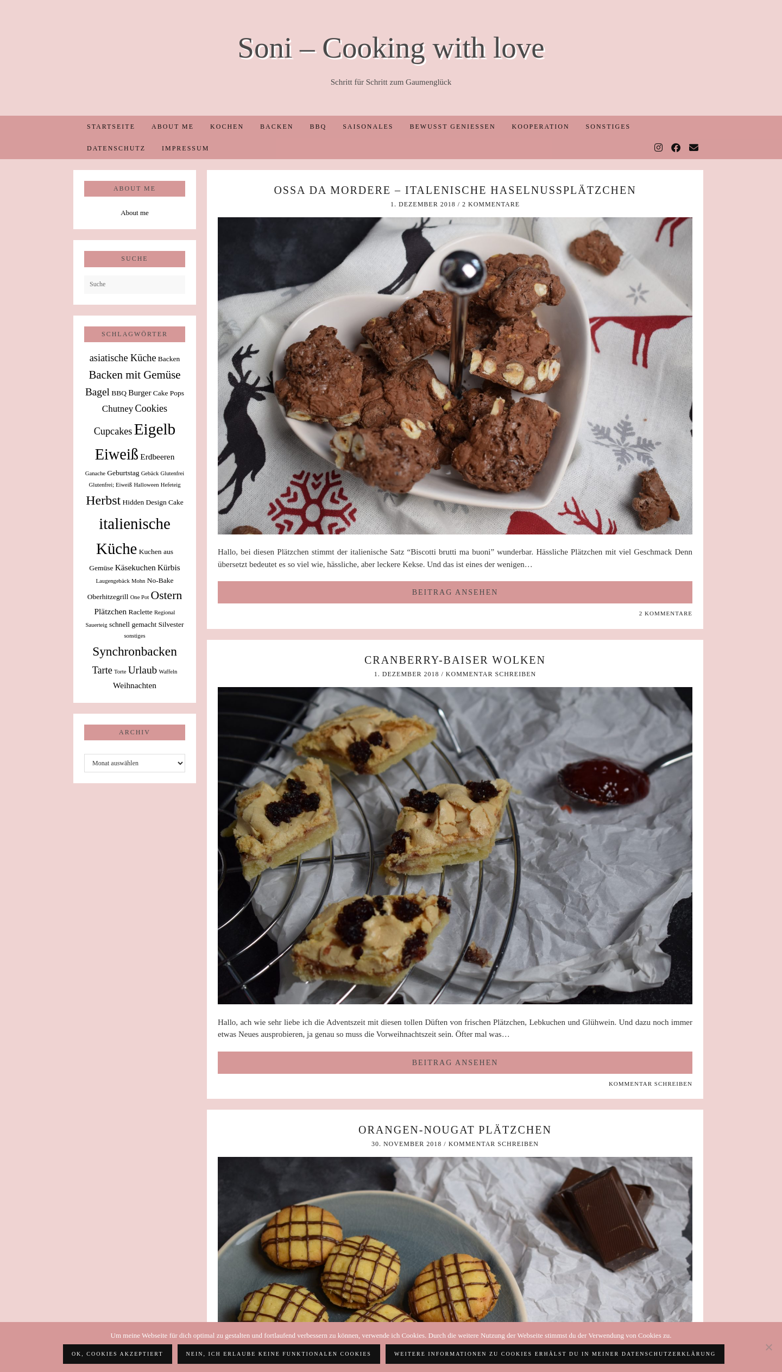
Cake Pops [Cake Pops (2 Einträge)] (168, 393)
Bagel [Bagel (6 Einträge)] (97, 392)
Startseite (111, 126)
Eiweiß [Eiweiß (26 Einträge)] (116, 454)
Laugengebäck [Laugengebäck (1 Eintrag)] (113, 581)
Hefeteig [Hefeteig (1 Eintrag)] (171, 485)
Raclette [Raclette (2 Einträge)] (141, 612)
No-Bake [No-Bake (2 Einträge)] (160, 580)
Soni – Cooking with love (390, 47)
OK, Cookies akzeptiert (117, 1354)
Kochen (227, 126)
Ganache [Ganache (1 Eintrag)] (95, 473)
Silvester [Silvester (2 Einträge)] (171, 624)
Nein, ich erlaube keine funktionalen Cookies (278, 1354)
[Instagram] (659, 148)
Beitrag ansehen (455, 592)
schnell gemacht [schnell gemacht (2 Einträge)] (132, 624)
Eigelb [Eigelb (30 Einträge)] (155, 429)
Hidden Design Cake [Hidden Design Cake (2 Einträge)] (152, 502)
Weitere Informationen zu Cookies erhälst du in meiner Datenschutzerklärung (555, 1354)
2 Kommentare (491, 204)
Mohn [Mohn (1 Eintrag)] (138, 581)
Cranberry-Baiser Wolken (455, 660)
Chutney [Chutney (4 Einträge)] (117, 409)
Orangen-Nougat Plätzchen (455, 1130)
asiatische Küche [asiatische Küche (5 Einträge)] (123, 358)
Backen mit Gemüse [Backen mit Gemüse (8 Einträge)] (134, 374)
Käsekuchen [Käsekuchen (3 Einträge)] (135, 567)
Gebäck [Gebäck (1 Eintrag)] (150, 473)
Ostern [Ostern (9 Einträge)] (166, 595)
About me (173, 126)
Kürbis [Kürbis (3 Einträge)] (168, 567)
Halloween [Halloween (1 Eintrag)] (146, 485)
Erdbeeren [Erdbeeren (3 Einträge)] (157, 456)
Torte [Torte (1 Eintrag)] (120, 672)
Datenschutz (116, 148)
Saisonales (368, 126)
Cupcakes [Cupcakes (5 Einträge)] (113, 431)
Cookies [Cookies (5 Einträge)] (151, 408)
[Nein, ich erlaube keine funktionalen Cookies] (768, 1347)
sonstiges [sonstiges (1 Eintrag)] (134, 636)
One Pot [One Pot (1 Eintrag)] (139, 597)
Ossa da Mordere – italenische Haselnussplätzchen (455, 190)
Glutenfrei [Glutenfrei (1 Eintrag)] (172, 473)
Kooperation (541, 126)
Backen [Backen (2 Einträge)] (169, 359)
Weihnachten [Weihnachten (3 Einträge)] (134, 685)
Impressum (185, 148)
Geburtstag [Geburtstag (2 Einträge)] (123, 473)
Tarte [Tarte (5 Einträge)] (102, 670)
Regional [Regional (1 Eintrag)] (164, 612)
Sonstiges (608, 126)
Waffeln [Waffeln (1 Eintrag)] (168, 672)
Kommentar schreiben (491, 674)
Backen (276, 126)
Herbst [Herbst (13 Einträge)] (103, 500)
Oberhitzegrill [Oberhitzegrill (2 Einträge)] (108, 597)
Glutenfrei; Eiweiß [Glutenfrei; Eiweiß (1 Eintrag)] (111, 485)
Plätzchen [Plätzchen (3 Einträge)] (110, 611)
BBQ (318, 126)
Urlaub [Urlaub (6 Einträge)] (142, 670)
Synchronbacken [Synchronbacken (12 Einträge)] (134, 651)
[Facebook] (676, 148)
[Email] (694, 148)
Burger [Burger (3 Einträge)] (139, 392)
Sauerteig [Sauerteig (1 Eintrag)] (96, 625)
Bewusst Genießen (452, 126)
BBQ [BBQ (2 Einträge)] (119, 393)
